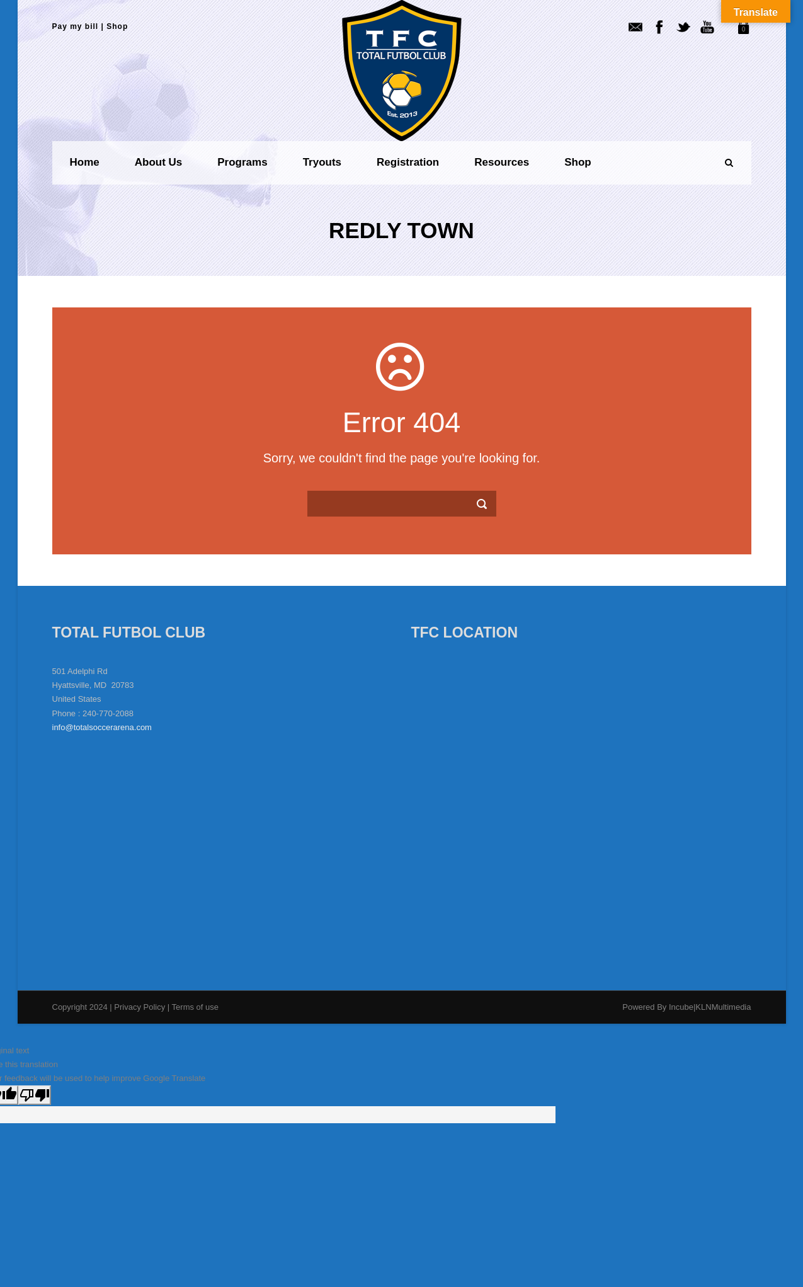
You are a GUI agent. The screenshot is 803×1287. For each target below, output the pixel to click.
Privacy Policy (141, 1007)
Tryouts (322, 162)
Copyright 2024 (80, 1007)
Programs (242, 162)
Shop (117, 26)
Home (85, 162)
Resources (501, 162)
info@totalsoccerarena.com (102, 727)
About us (159, 162)
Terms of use (195, 1007)
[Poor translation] (34, 1095)
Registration (408, 162)
